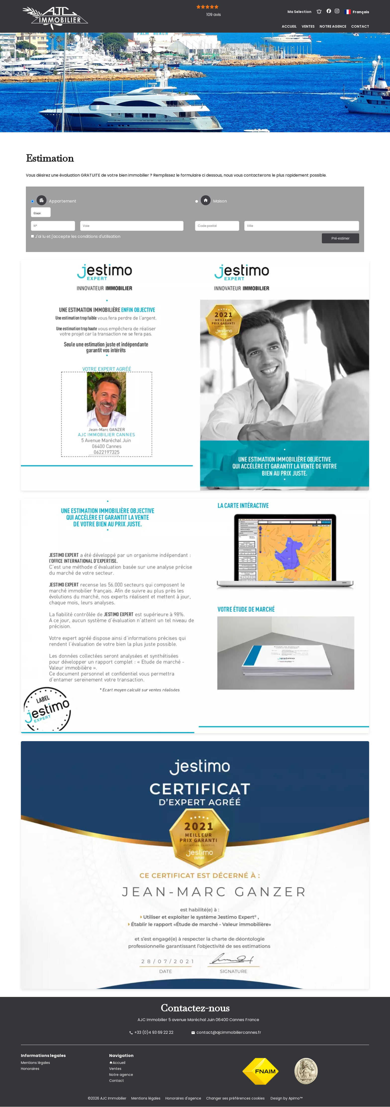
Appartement (55, 201)
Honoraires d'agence (183, 1098)
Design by (286, 1098)
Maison (211, 201)
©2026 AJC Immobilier (107, 1098)
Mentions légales (145, 1098)
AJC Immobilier (152, 1020)
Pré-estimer (340, 238)
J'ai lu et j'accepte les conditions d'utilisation (77, 236)
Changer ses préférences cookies (235, 1098)
